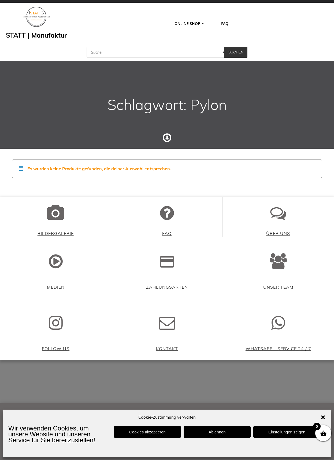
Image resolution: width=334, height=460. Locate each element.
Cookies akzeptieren (147, 432)
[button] (323, 417)
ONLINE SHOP (190, 23)
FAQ (224, 23)
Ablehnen (217, 432)
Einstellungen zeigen (286, 432)
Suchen (235, 52)
